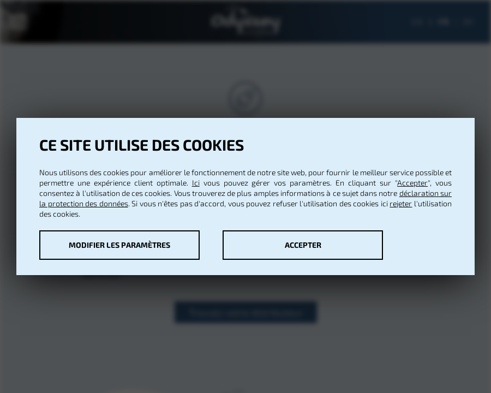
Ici (196, 182)
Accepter (412, 182)
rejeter (401, 203)
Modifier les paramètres (119, 244)
